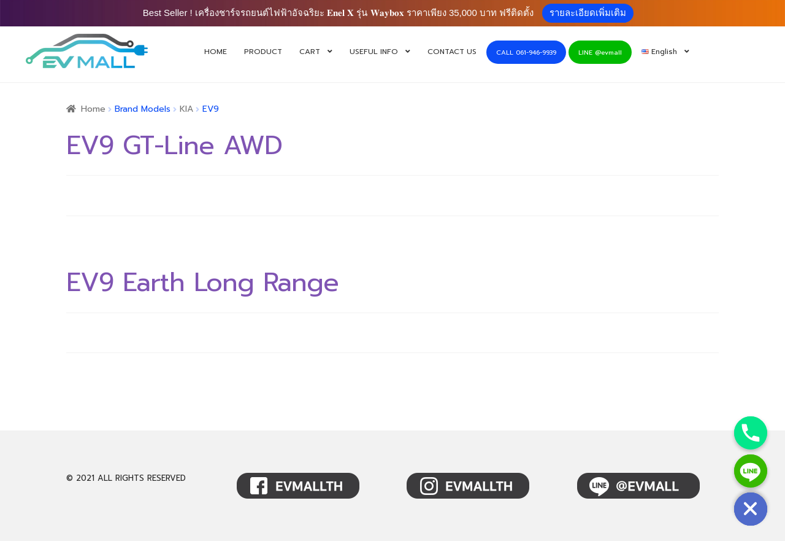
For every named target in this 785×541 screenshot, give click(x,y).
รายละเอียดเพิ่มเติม (588, 12)
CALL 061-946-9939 (526, 52)
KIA (186, 109)
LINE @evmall (600, 52)
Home (93, 109)
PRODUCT (263, 51)
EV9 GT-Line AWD (174, 145)
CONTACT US (452, 51)
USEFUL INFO (374, 51)
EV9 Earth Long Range (202, 282)
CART (309, 51)
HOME (215, 51)
